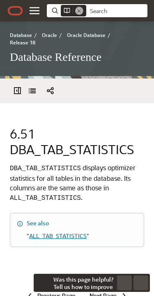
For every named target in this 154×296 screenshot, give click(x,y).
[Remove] (79, 10)
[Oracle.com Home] (15, 10)
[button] (34, 11)
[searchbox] (117, 11)
